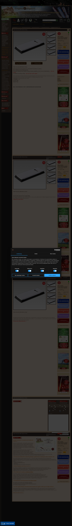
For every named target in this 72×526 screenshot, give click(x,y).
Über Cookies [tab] (53, 253)
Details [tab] (36, 253)
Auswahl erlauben (36, 275)
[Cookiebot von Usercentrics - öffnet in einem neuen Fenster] (55, 250)
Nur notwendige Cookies (20, 275)
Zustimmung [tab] (19, 253)
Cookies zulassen (52, 275)
